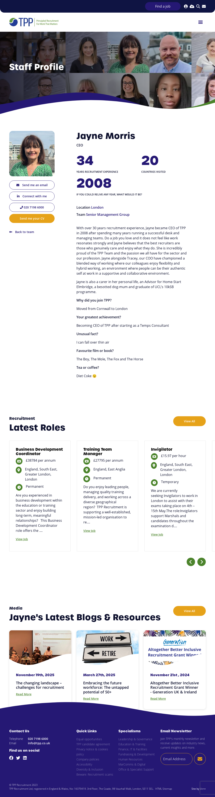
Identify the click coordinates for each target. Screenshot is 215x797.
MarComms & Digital (131, 764)
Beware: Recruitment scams (94, 774)
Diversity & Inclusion (89, 769)
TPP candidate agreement (93, 744)
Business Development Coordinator (39, 452)
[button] (191, 562)
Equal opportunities (89, 739)
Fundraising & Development (136, 754)
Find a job (162, 6)
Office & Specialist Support (136, 769)
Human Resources (130, 759)
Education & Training (131, 744)
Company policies (87, 759)
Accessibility (84, 764)
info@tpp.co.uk (39, 743)
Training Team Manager (97, 452)
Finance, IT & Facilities (132, 749)
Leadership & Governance (135, 739)
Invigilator (161, 449)
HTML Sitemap (163, 788)
